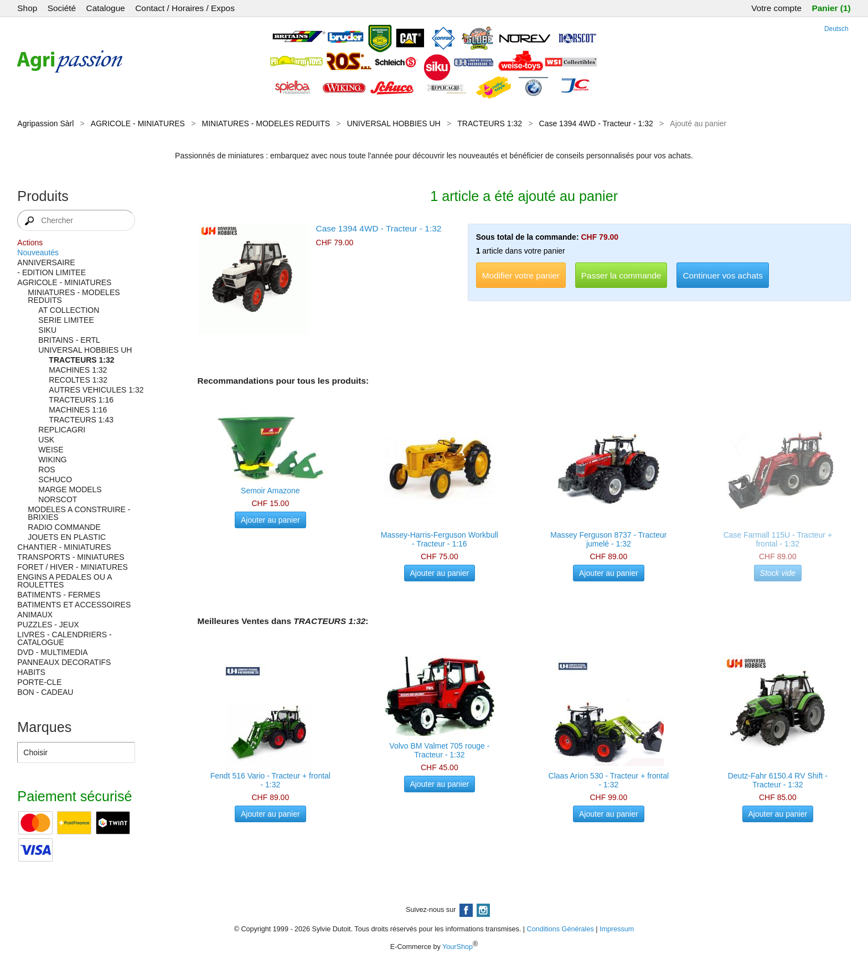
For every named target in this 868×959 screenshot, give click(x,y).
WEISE (50, 449)
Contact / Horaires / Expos (185, 8)
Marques (44, 727)
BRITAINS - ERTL (69, 340)
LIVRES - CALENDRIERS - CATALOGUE (64, 638)
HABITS (31, 672)
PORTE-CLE (39, 682)
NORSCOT (57, 499)
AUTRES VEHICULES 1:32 (96, 390)
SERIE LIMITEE (66, 320)
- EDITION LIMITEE (51, 272)
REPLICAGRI (61, 430)
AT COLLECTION (68, 310)
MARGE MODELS (69, 489)
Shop (27, 8)
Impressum (617, 929)
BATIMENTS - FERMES (58, 595)
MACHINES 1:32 (78, 370)
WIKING (52, 459)
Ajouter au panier (270, 519)
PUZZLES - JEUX (48, 624)
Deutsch (836, 29)
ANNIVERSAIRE (46, 262)
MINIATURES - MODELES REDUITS (266, 123)
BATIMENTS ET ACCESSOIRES (74, 605)
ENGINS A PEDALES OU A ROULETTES (64, 581)
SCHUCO (55, 479)
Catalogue (105, 8)
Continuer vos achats (723, 275)
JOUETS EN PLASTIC (67, 537)
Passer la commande (621, 275)
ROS (46, 469)
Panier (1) (831, 8)
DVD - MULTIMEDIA (52, 652)
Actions (30, 242)
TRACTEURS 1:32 (489, 123)
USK (46, 440)
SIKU (47, 330)
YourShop (457, 947)
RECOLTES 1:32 (78, 380)
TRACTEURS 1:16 (81, 400)
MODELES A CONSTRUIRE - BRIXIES (79, 513)
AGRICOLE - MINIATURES (138, 123)
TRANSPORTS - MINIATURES (70, 557)
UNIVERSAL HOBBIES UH (394, 123)
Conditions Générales (560, 929)
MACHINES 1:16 (78, 410)
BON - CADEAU (45, 692)
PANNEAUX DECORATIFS (64, 662)
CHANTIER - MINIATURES (64, 547)
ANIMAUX (35, 614)
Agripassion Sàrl (45, 123)
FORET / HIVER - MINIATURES (72, 567)
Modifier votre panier (521, 275)
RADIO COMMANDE (64, 527)
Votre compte (776, 8)
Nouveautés (38, 252)
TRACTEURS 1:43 (81, 420)
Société (62, 8)
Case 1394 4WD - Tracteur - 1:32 (596, 123)
